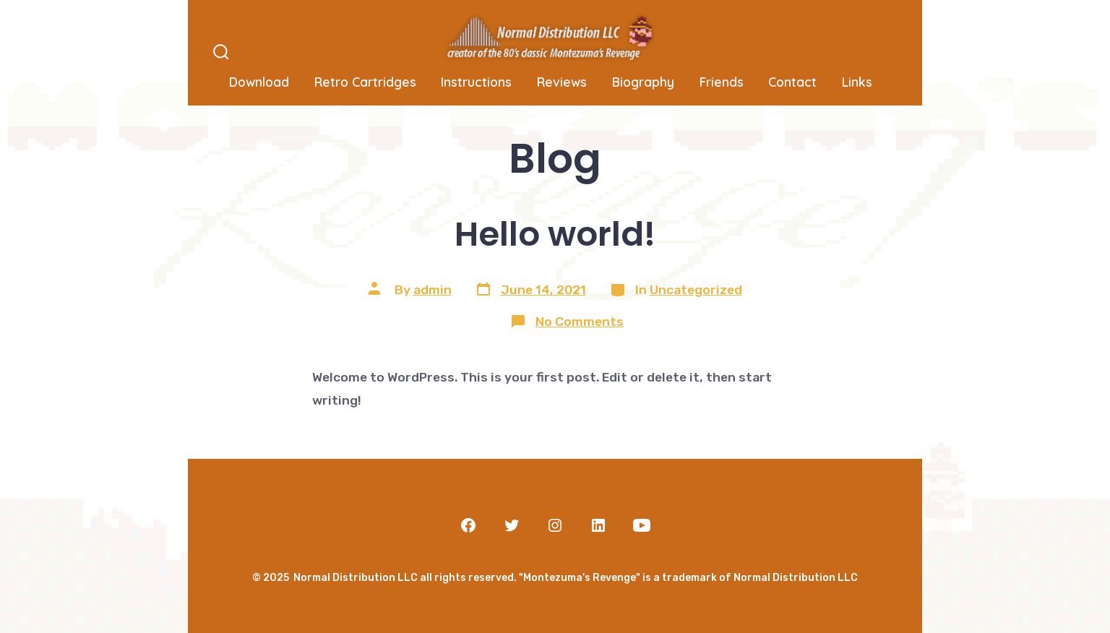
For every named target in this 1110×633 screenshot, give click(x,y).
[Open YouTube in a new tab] (641, 525)
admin (432, 290)
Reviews (562, 82)
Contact (792, 82)
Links (857, 82)
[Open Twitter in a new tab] (511, 525)
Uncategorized (696, 290)
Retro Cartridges (365, 82)
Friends (722, 82)
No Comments (579, 321)
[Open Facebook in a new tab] (468, 525)
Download (259, 82)
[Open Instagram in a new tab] (555, 525)
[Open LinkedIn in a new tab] (598, 525)
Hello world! (555, 233)
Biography (643, 82)
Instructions (476, 82)
